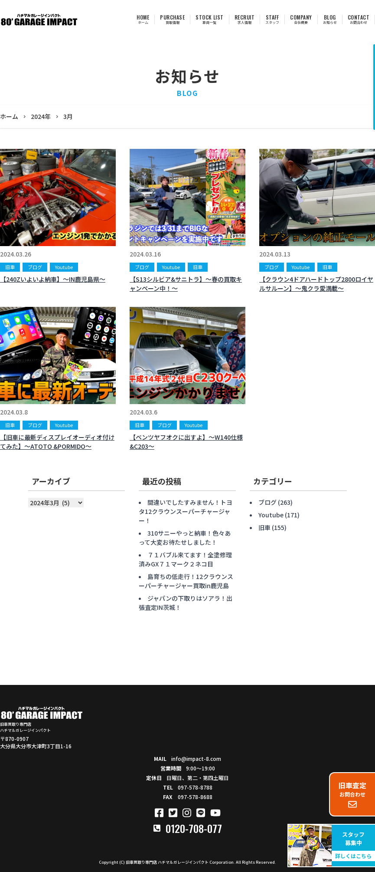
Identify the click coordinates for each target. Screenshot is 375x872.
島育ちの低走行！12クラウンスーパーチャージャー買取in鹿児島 (186, 581)
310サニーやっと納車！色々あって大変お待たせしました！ (185, 537)
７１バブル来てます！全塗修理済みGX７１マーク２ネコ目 (185, 559)
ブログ (35, 266)
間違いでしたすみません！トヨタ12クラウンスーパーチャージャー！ (185, 511)
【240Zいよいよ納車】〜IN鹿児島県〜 (52, 279)
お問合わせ (352, 794)
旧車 (10, 266)
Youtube (64, 266)
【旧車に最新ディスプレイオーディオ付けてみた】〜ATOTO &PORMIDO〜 (57, 442)
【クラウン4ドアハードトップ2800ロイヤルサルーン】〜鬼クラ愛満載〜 (316, 284)
